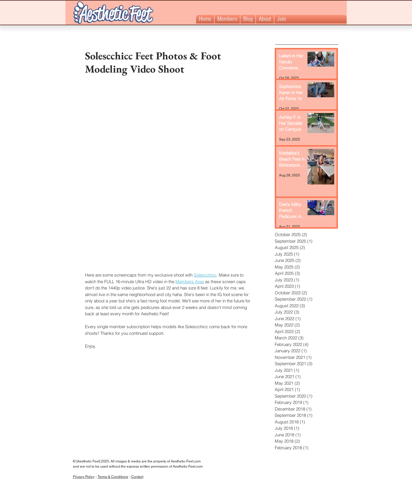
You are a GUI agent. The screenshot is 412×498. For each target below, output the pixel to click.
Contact (137, 477)
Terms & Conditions (113, 477)
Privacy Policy (83, 477)
